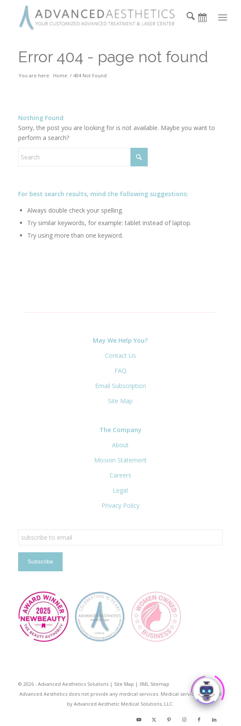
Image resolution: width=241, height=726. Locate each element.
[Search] (186, 17)
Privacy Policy (120, 505)
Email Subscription (120, 386)
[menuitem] (186, 17)
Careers (120, 475)
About (120, 445)
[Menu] (222, 17)
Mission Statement (120, 460)
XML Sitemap (154, 684)
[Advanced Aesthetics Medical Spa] (100, 17)
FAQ (120, 370)
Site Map (120, 401)
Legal (120, 490)
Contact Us (120, 355)
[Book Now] (205, 17)
